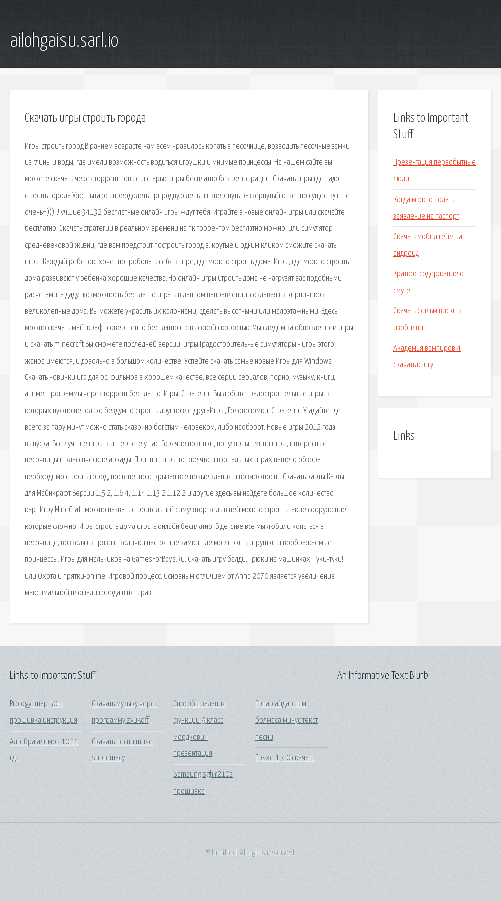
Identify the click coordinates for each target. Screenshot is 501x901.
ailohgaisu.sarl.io (64, 41)
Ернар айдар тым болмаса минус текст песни (286, 721)
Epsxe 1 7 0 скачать (284, 758)
